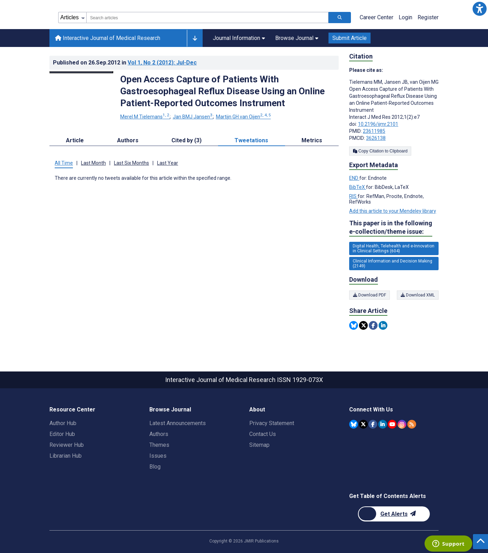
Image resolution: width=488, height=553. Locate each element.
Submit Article (349, 38)
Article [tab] (75, 140)
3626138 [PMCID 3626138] (376, 138)
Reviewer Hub (66, 445)
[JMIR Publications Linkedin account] (382, 424)
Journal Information (239, 38)
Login (405, 17)
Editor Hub (62, 434)
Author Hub (62, 423)
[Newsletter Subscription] (394, 513)
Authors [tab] (127, 140)
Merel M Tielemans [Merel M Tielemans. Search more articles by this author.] (145, 117)
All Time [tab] (64, 163)
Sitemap (259, 445)
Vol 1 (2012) (162, 62)
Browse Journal (296, 38)
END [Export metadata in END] (354, 178)
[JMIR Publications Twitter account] (363, 424)
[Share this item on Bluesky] (353, 325)
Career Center (376, 17)
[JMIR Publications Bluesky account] (353, 424)
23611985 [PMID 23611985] (374, 131)
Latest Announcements (177, 423)
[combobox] (207, 17)
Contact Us (262, 434)
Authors (158, 434)
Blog (155, 466)
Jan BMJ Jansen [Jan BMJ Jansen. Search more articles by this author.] (193, 117)
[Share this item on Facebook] (373, 325)
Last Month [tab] (93, 163)
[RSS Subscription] (411, 424)
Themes (159, 445)
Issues (158, 455)
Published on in (125, 62)
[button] (479, 8)
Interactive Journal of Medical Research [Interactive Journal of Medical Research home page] (107, 38)
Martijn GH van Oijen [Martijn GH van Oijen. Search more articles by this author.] (243, 117)
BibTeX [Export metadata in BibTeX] (357, 187)
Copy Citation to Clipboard (380, 151)
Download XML (418, 295)
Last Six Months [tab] (131, 163)
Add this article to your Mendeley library (392, 211)
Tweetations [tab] (251, 140)
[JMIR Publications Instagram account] (402, 424)
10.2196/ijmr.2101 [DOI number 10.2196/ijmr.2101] (378, 124)
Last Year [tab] (167, 163)
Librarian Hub (65, 455)
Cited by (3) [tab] (186, 140)
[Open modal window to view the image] (81, 72)
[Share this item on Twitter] (363, 325)
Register (428, 17)
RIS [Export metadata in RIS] (353, 196)
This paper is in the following (390, 227)
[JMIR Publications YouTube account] (392, 424)
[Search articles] (339, 17)
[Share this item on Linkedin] (383, 325)
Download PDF (369, 295)
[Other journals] (195, 38)
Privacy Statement (271, 423)
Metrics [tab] (311, 140)
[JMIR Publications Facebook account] (372, 424)
